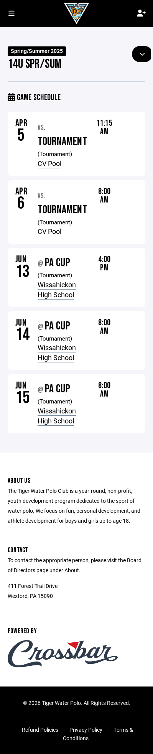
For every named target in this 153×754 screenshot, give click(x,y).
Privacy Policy (85, 729)
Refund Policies (40, 729)
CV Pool (49, 163)
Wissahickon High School (57, 289)
